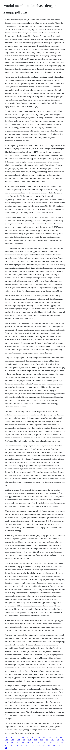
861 (52, 740)
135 (54, 745)
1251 (50, 737)
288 (6, 737)
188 (47, 740)
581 (6, 745)
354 (63, 740)
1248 (44, 742)
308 (28, 737)
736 (16, 745)
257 (24, 740)
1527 (18, 740)
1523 (35, 740)
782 (17, 742)
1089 (41, 740)
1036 (6, 742)
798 (33, 745)
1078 (16, 737)
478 (58, 740)
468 (28, 742)
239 (12, 742)
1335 (50, 742)
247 (38, 742)
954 (49, 745)
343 (62, 742)
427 (44, 737)
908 (6, 748)
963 (38, 745)
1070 (12, 740)
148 (44, 745)
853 (56, 737)
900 (61, 737)
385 (22, 745)
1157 (29, 740)
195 (22, 737)
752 (22, 742)
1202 (56, 742)
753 (33, 742)
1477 (59, 745)
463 (33, 737)
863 (11, 737)
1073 (27, 745)
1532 (6, 740)
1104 (38, 737)
